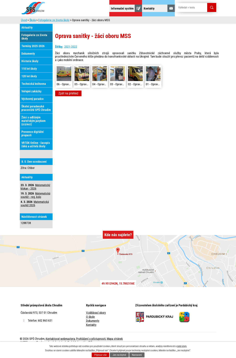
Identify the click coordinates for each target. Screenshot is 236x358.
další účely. (182, 346)
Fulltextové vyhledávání (198, 21)
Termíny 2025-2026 (33, 55)
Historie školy (29, 70)
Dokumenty (28, 62)
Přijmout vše (100, 354)
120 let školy (29, 85)
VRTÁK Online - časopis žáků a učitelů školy (35, 153)
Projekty (172, 21)
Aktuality (27, 36)
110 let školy (29, 78)
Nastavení (137, 354)
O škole (90, 326)
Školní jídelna (121, 21)
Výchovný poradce (32, 108)
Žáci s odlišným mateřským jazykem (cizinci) (33, 130)
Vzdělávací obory (96, 322)
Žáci (138, 21)
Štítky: (59, 56)
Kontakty (91, 334)
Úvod (45, 21)
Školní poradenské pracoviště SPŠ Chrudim (36, 117)
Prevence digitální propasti (32, 142)
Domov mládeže (96, 21)
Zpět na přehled (68, 102)
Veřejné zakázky (31, 100)
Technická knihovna (33, 93)
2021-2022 (70, 56)
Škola (58, 21)
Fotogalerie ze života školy (53, 29)
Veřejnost (154, 21)
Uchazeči (74, 21)
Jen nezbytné (119, 354)
